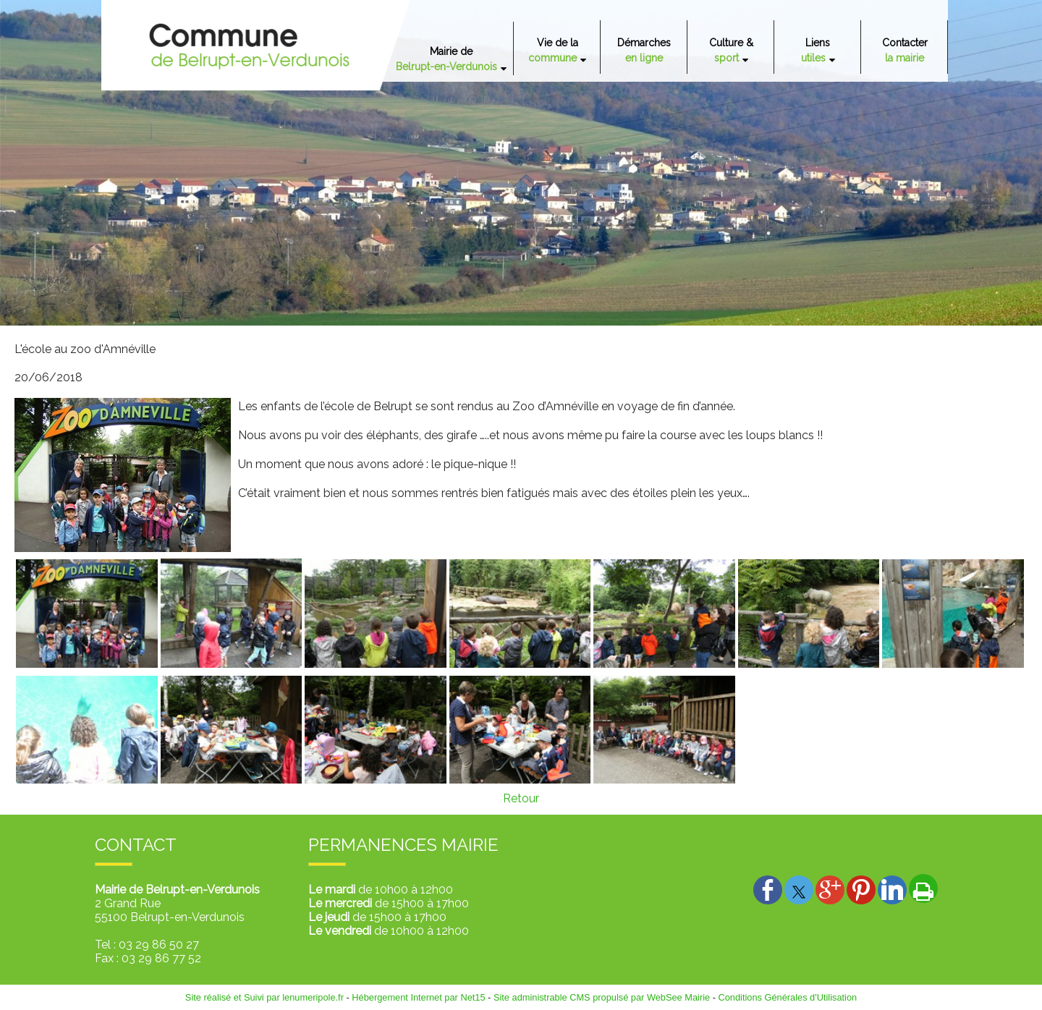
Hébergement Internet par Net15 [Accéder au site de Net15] (418, 997)
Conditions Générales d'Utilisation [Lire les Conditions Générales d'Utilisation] (788, 997)
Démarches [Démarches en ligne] (644, 50)
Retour (521, 798)
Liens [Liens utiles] (816, 50)
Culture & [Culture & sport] (731, 50)
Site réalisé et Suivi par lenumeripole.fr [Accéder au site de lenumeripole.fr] (264, 997)
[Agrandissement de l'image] (87, 664)
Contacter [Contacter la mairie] (905, 50)
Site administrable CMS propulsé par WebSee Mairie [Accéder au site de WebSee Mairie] (602, 997)
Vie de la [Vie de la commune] (553, 50)
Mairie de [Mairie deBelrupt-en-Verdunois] (446, 59)
